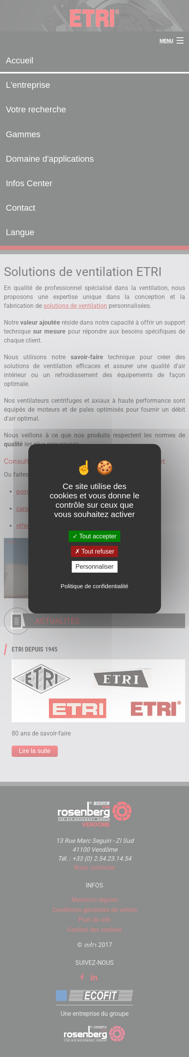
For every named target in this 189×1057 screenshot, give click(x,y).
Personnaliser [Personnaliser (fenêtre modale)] (95, 566)
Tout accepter (94, 536)
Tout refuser (94, 551)
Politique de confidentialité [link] (94, 586)
